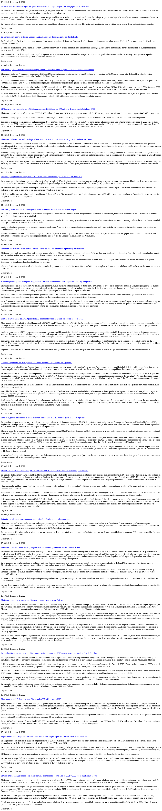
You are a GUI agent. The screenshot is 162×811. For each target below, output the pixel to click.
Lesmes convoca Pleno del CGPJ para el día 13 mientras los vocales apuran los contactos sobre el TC (42, 319)
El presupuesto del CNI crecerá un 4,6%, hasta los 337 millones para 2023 (31, 699)
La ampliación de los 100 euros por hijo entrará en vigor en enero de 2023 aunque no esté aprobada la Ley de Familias (49, 653)
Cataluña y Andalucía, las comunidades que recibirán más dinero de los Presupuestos (35, 519)
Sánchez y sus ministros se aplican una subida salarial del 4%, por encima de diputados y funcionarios (42, 249)
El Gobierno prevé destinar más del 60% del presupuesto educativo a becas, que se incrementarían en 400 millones (47, 70)
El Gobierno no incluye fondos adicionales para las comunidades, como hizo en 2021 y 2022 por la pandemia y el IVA (49, 776)
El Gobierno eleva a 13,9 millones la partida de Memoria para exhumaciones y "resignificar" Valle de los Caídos (46, 139)
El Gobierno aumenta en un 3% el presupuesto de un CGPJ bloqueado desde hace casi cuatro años (40, 547)
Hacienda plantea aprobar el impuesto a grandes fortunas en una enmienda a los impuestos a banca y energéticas (46, 281)
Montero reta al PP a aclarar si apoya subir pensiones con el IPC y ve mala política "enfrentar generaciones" (44, 470)
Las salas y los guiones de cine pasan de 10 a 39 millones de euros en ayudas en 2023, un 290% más (41, 177)
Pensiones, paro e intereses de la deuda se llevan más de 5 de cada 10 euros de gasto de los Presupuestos (43, 418)
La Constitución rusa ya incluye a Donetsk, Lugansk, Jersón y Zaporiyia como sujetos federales (39, 37)
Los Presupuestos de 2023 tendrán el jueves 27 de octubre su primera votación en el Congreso (39, 209)
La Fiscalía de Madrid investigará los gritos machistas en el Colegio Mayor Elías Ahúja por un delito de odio (45, 6)
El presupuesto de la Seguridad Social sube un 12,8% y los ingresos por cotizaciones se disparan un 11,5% (44, 736)
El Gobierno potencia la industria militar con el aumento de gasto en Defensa (32, 600)
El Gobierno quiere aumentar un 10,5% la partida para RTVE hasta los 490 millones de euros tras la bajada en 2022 (48, 109)
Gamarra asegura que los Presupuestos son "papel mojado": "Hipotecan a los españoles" (36, 363)
